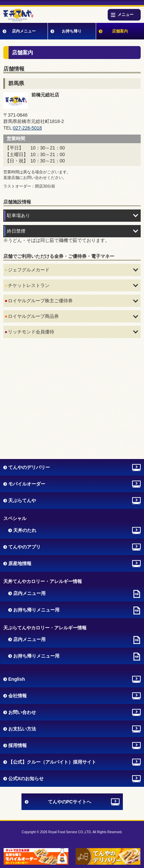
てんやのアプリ (24, 547)
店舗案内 (120, 31)
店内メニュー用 (29, 593)
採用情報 (17, 745)
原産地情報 (19, 563)
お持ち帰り (72, 31)
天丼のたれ (24, 530)
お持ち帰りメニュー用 (36, 609)
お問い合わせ (22, 712)
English (16, 679)
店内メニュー (24, 31)
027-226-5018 (27, 128)
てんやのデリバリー (29, 467)
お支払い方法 (22, 728)
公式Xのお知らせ (26, 778)
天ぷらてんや (22, 500)
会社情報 (17, 695)
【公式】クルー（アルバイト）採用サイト (52, 762)
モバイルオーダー (26, 484)
